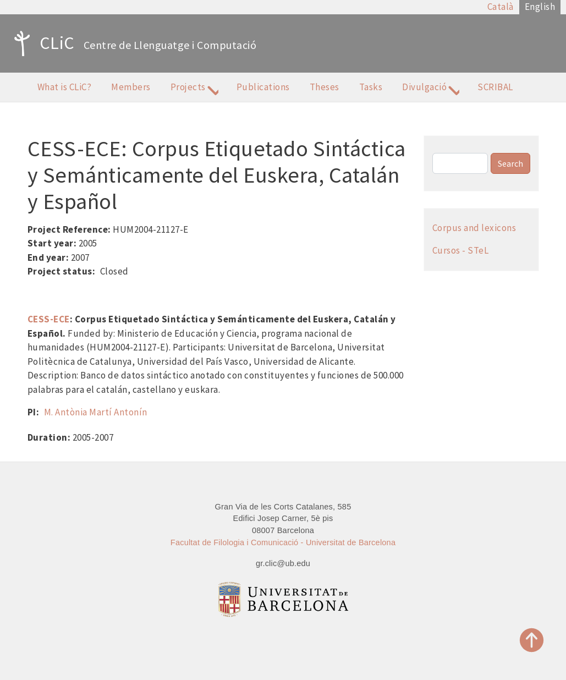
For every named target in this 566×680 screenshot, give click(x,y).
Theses (324, 87)
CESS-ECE (49, 319)
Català (500, 7)
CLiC (41, 43)
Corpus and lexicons (474, 228)
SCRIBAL (495, 87)
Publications (263, 87)
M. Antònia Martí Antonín (95, 412)
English (540, 7)
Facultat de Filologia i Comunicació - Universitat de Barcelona (283, 542)
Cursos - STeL (460, 250)
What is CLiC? (64, 87)
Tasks (371, 87)
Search (510, 163)
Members (131, 87)
